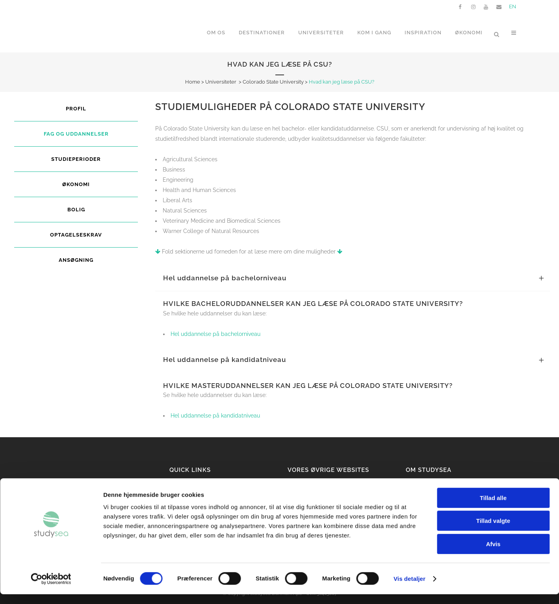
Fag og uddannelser (76, 134)
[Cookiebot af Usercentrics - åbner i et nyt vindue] (51, 589)
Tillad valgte (493, 531)
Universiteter (220, 82)
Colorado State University (273, 82)
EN (512, 6)
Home (192, 82)
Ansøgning (76, 260)
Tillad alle (493, 507)
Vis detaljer (409, 588)
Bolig (76, 210)
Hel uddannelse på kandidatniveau (215, 415)
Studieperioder (76, 159)
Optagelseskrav (76, 235)
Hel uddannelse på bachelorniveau (215, 334)
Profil (76, 109)
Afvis (493, 553)
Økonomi (76, 184)
